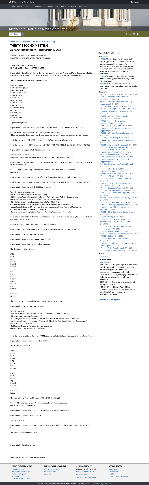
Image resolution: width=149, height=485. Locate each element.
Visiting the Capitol (19, 474)
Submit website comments (86, 477)
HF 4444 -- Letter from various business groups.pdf (119, 198)
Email (92, 471)
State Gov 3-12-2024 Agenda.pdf (112, 126)
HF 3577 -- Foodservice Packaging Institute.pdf (117, 193)
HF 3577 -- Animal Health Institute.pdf (114, 250)
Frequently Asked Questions (22, 479)
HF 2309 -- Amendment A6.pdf (111, 106)
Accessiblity (16, 476)
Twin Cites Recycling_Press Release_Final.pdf (116, 164)
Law (63, 6)
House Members (50, 471)
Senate (19, 6)
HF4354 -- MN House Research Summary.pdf (116, 222)
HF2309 (103, 59)
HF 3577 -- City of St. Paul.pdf (111, 152)
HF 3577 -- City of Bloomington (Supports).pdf (117, 212)
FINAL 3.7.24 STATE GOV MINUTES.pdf (114, 94)
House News (113, 469)
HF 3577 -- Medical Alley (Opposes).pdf (114, 147)
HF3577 (103, 69)
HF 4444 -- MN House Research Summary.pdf (116, 140)
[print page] (138, 34)
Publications (83, 6)
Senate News (113, 471)
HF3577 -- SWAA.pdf (107, 217)
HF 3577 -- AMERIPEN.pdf (109, 231)
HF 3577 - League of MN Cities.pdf (112, 157)
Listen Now (104, 256)
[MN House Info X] (127, 34)
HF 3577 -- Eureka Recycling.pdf (111, 154)
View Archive (104, 262)
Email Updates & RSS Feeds (119, 476)
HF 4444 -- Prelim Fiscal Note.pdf (112, 248)
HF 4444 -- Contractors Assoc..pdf (112, 188)
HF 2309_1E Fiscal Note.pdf (110, 219)
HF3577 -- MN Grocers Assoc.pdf (112, 174)
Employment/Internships (21, 471)
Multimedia (72, 6)
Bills (56, 6)
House (11, 6)
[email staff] (134, 34)
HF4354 (103, 76)
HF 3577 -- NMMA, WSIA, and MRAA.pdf (114, 234)
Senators (47, 474)
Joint (27, 6)
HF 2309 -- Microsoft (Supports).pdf (113, 190)
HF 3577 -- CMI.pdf (107, 236)
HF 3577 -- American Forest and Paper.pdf (115, 238)
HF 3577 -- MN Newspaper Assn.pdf (113, 202)
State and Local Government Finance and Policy (32, 41)
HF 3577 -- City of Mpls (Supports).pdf (114, 205)
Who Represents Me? (51, 469)
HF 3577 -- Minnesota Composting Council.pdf (117, 178)
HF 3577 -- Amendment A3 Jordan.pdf (114, 145)
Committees (47, 6)
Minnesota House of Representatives (38, 29)
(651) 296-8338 (82, 471)
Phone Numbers (82, 475)
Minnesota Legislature (23, 1)
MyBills (111, 474)
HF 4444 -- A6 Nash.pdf (108, 150)
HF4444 (103, 83)
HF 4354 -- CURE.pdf (107, 171)
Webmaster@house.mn (102, 484)
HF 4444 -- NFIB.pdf (107, 176)
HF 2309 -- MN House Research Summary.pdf (116, 133)
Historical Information (20, 469)
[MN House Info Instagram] (130, 34)
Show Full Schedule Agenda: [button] (109, 300)
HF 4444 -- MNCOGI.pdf (109, 169)
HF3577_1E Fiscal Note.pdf (110, 138)
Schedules (36, 6)
